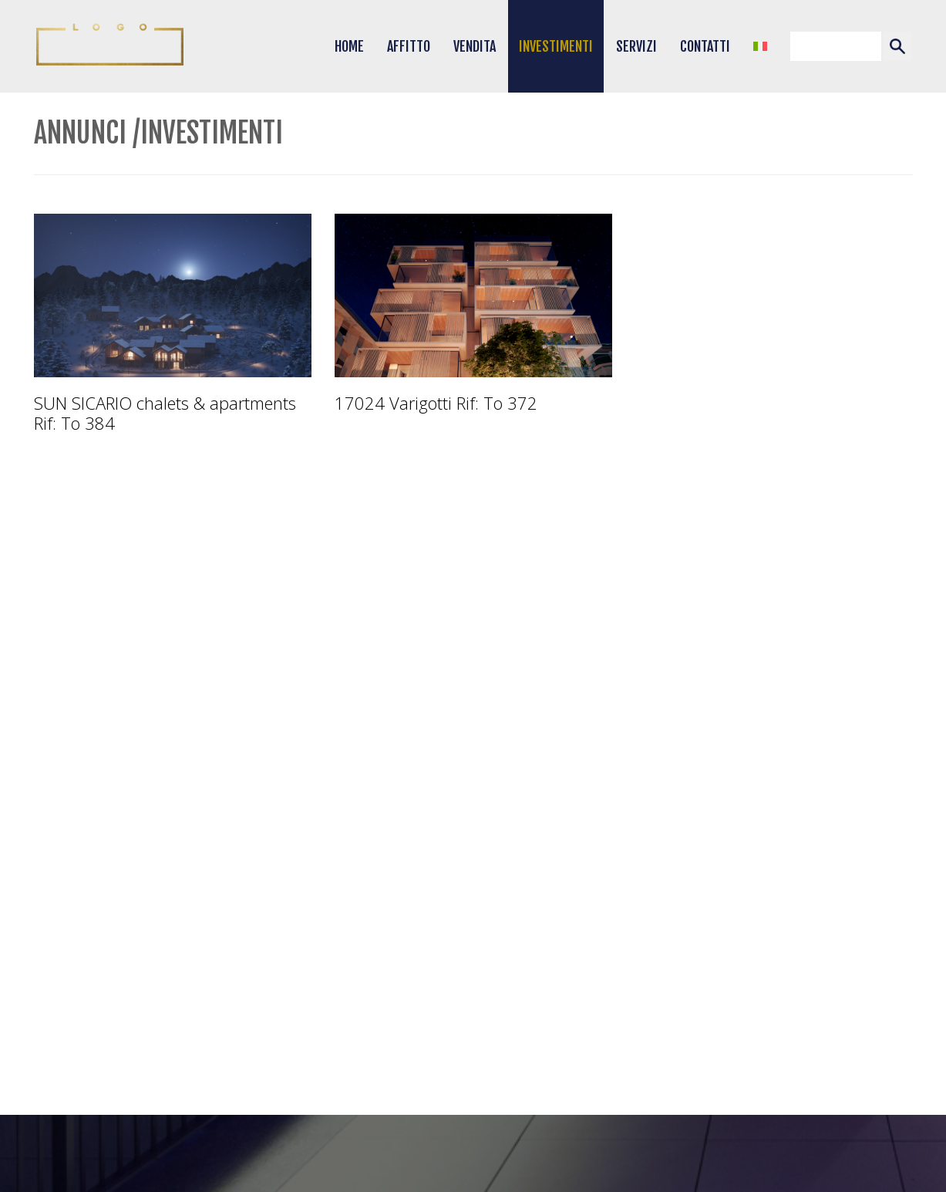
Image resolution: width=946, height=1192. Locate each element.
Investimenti (556, 46)
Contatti (705, 46)
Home (349, 46)
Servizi (636, 46)
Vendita (474, 46)
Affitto (408, 46)
